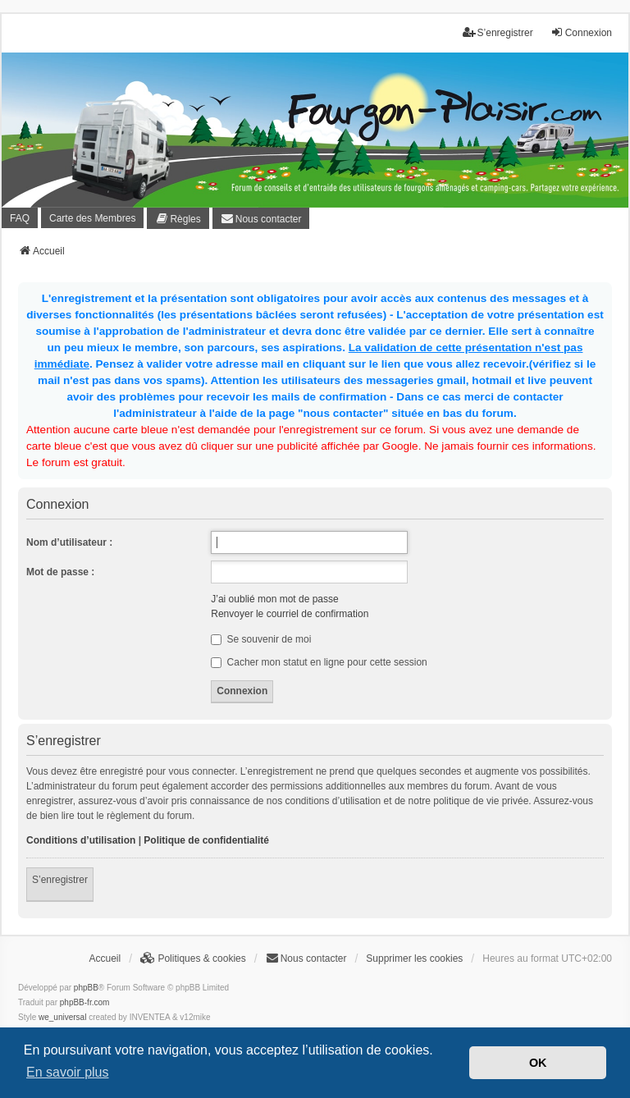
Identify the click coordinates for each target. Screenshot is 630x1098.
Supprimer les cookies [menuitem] (414, 958)
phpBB (86, 987)
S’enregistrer (60, 879)
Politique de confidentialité (206, 840)
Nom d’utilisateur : (69, 542)
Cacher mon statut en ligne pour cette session (319, 662)
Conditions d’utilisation (80, 840)
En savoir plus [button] (67, 1072)
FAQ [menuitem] (20, 218)
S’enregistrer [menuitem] (498, 32)
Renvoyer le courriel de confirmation (289, 614)
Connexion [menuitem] (581, 32)
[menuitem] (177, 218)
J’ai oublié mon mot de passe (274, 599)
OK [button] (538, 1062)
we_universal (62, 1017)
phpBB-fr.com (85, 1002)
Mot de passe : (60, 572)
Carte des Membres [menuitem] (92, 218)
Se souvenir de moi (261, 639)
